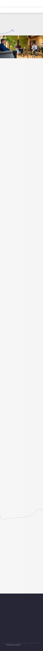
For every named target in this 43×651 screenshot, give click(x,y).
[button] (38, 4)
